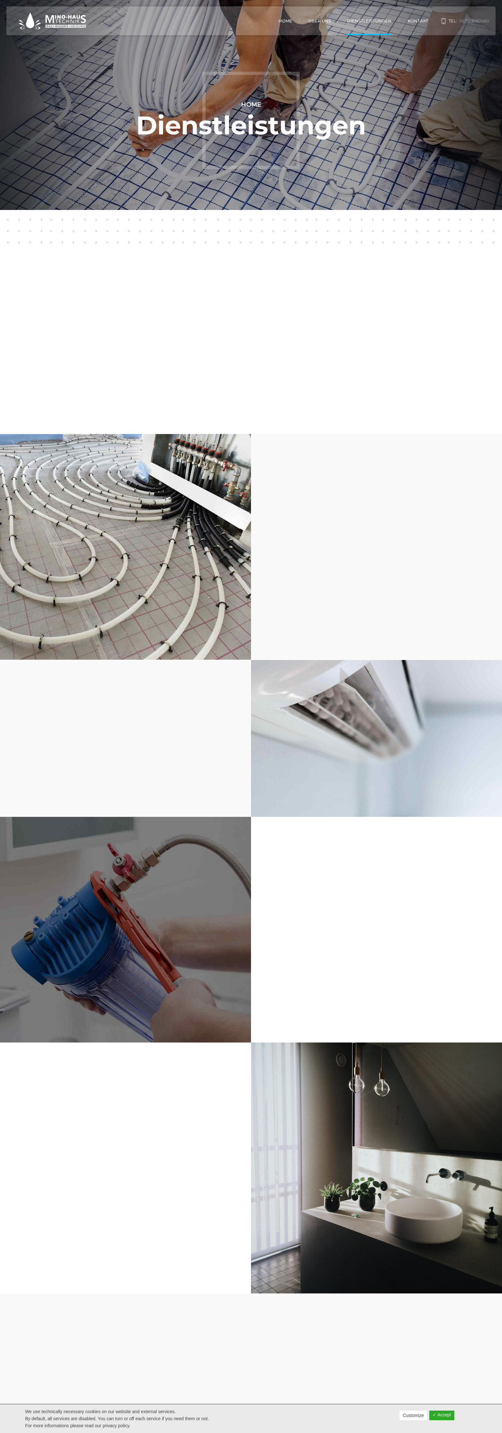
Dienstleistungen (369, 20)
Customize (413, 1415)
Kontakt (418, 20)
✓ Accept (442, 1414)
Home (285, 20)
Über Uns (319, 20)
